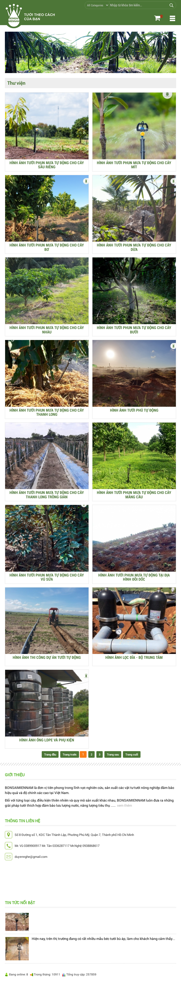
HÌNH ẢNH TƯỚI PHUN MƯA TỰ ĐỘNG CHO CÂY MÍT (134, 165)
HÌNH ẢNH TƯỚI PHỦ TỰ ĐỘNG (134, 410)
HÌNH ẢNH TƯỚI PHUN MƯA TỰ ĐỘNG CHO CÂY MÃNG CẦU (134, 494)
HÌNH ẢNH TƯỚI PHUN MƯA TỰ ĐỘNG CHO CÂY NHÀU (47, 329)
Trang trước (70, 754)
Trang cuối (131, 754)
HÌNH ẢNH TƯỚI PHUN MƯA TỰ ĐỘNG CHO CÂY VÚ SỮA (47, 577)
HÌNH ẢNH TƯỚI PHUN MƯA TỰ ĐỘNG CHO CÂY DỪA (134, 247)
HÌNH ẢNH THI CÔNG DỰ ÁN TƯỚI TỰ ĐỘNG (47, 657)
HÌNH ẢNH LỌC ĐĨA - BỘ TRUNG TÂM (134, 657)
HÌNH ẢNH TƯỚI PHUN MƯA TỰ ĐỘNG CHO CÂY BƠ (47, 247)
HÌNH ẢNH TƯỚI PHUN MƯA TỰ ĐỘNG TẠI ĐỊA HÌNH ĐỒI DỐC (134, 577)
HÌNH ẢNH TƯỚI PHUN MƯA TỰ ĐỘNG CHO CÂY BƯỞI (134, 329)
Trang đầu (50, 754)
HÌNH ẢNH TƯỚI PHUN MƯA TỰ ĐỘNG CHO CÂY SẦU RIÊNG (47, 165)
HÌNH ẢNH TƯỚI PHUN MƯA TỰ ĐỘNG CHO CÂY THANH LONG (47, 412)
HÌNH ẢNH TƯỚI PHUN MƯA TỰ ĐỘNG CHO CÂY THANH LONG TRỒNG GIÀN (47, 494)
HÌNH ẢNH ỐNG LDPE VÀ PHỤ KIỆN (46, 740)
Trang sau (113, 754)
